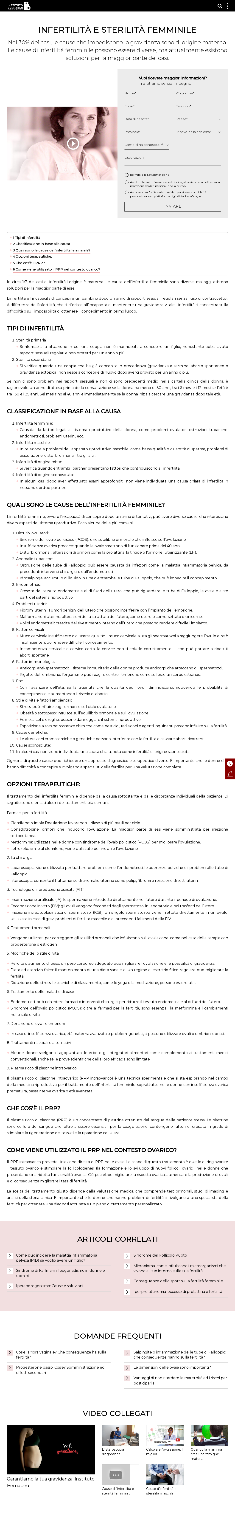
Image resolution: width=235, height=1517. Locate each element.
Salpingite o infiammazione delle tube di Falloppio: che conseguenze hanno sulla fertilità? (180, 1355)
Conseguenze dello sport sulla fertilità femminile (178, 1281)
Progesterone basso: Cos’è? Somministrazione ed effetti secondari (60, 1370)
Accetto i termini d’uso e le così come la (175, 184)
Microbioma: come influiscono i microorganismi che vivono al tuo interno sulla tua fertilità (180, 1268)
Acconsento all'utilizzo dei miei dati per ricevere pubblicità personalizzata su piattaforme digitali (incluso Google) (168, 194)
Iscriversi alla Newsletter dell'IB (150, 174)
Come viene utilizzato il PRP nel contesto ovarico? (58, 269)
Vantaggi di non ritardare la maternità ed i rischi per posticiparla (180, 1380)
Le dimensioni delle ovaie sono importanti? (172, 1367)
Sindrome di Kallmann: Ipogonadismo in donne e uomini (60, 1273)
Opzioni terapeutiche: (34, 256)
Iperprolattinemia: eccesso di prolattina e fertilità (178, 1291)
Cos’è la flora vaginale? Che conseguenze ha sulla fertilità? (61, 1355)
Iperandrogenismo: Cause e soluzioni (49, 1286)
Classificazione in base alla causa (43, 244)
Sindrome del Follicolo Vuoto (160, 1255)
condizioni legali (175, 182)
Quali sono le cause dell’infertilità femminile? (53, 250)
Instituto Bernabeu (19, 6)
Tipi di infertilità (27, 238)
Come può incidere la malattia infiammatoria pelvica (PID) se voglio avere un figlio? (56, 1258)
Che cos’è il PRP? (30, 263)
